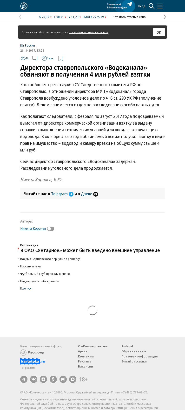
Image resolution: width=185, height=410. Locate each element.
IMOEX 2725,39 (93, 17)
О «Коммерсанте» (92, 346)
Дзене (89, 193)
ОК (159, 32)
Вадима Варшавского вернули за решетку (50, 259)
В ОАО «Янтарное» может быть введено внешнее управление (90, 250)
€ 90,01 (59, 17)
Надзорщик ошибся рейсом (39, 281)
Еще (26, 288)
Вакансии (85, 366)
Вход (141, 6)
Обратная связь (133, 351)
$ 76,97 (44, 17)
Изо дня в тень (30, 266)
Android (127, 346)
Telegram (62, 193)
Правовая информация (139, 356)
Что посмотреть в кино (129, 17)
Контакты (86, 356)
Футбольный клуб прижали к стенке (45, 273)
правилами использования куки (88, 32)
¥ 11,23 (74, 17)
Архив (82, 351)
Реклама (85, 361)
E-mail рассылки (134, 361)
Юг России (27, 45)
